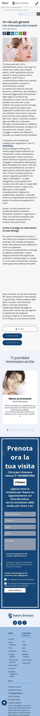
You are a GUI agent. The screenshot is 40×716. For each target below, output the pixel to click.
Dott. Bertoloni (14, 696)
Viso (23, 642)
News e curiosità (15, 687)
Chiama (20, 482)
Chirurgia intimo (14, 700)
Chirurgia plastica (10, 29)
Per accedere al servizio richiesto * (19, 579)
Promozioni (26, 663)
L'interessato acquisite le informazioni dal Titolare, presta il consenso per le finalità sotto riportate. (19, 564)
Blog (10, 681)
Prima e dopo (27, 660)
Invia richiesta (15, 590)
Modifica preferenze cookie (13, 674)
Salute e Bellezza (15, 703)
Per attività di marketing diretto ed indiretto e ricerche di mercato (19, 584)
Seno (24, 648)
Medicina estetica (15, 690)
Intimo (24, 651)
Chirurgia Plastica (26, 634)
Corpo (24, 645)
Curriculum (13, 651)
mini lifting (8, 146)
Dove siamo (13, 665)
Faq (10, 648)
